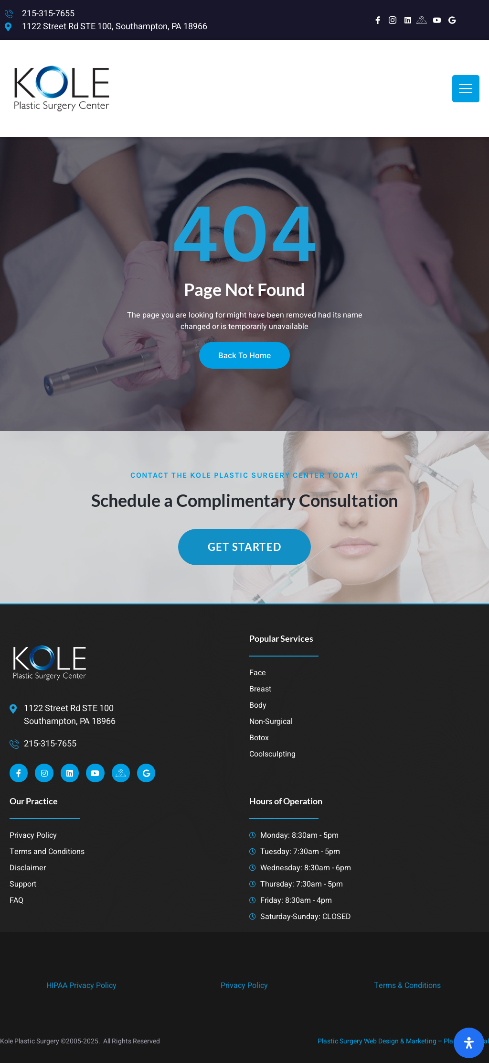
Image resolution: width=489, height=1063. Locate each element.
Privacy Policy (244, 985)
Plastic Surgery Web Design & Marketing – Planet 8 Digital (403, 1041)
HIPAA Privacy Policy (81, 985)
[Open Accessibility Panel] (469, 1043)
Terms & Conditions (407, 985)
